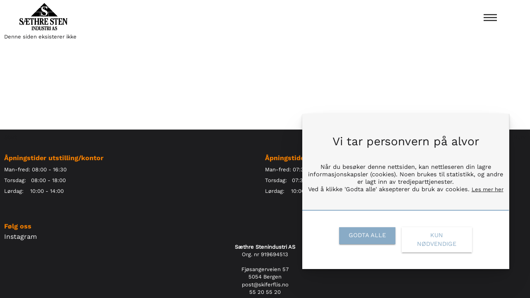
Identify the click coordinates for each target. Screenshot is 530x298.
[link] (367, 235)
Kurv (520, 137)
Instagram (20, 236)
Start (10, 137)
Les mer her (488, 189)
